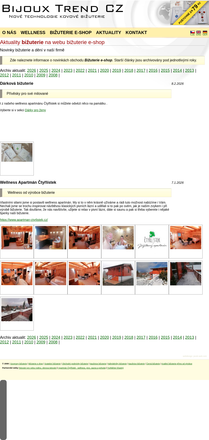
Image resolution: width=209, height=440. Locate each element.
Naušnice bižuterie (98, 364)
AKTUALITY (108, 32)
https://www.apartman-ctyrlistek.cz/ (24, 220)
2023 (68, 70)
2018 (128, 70)
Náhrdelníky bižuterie (117, 364)
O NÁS (9, 32)
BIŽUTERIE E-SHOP (71, 32)
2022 (80, 70)
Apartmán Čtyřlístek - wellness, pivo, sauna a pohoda (81, 368)
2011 (16, 75)
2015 (165, 70)
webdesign (187, 356)
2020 (104, 70)
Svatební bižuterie (52, 364)
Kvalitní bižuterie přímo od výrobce (176, 364)
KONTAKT (136, 32)
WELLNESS (33, 32)
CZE (192, 33)
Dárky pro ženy (35, 110)
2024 (56, 70)
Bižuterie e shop (35, 364)
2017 (141, 70)
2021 (92, 70)
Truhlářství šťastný (115, 368)
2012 (4, 75)
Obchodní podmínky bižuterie (75, 364)
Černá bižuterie (153, 364)
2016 (153, 70)
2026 (31, 70)
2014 (177, 70)
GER (205, 33)
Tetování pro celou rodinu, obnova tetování (38, 368)
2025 (43, 70)
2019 (116, 70)
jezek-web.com (200, 356)
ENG (198, 33)
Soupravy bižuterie (18, 364)
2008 (53, 75)
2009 (40, 75)
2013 (189, 70)
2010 (28, 75)
